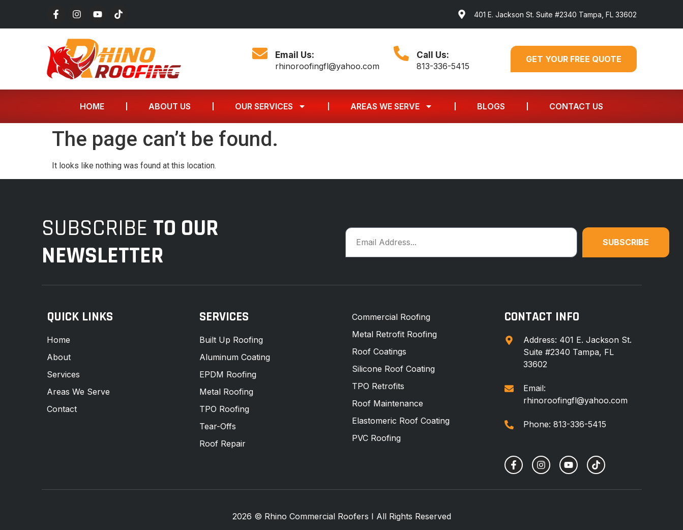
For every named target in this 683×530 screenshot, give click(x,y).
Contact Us (576, 106)
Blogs (491, 106)
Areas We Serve (391, 106)
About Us (170, 106)
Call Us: (433, 55)
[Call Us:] (401, 53)
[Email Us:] (260, 53)
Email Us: (294, 55)
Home (92, 106)
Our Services (270, 106)
